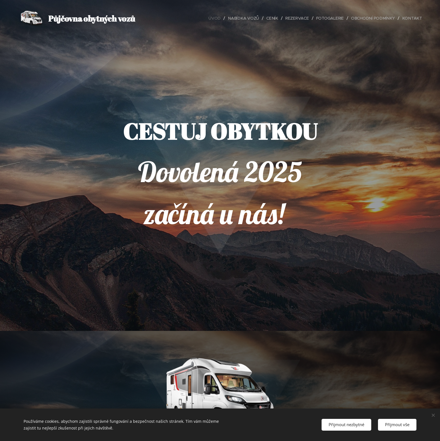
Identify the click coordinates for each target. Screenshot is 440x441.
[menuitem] (218, 18)
